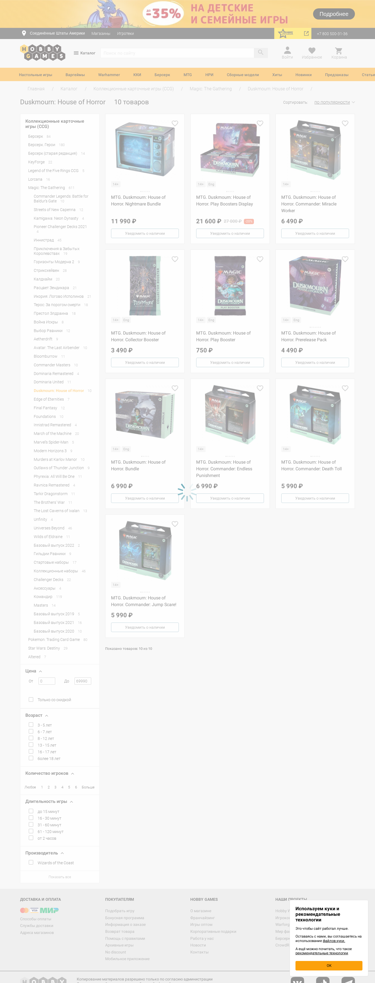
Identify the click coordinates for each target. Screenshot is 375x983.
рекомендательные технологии (321, 953)
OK (329, 965)
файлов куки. (334, 941)
